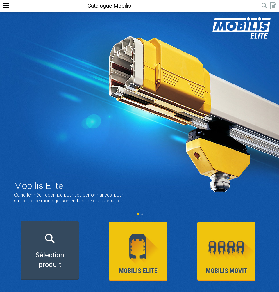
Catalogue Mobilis (109, 5)
